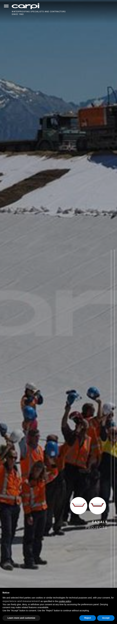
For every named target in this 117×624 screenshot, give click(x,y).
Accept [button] (105, 618)
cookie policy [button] (65, 601)
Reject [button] (87, 618)
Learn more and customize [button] (21, 618)
